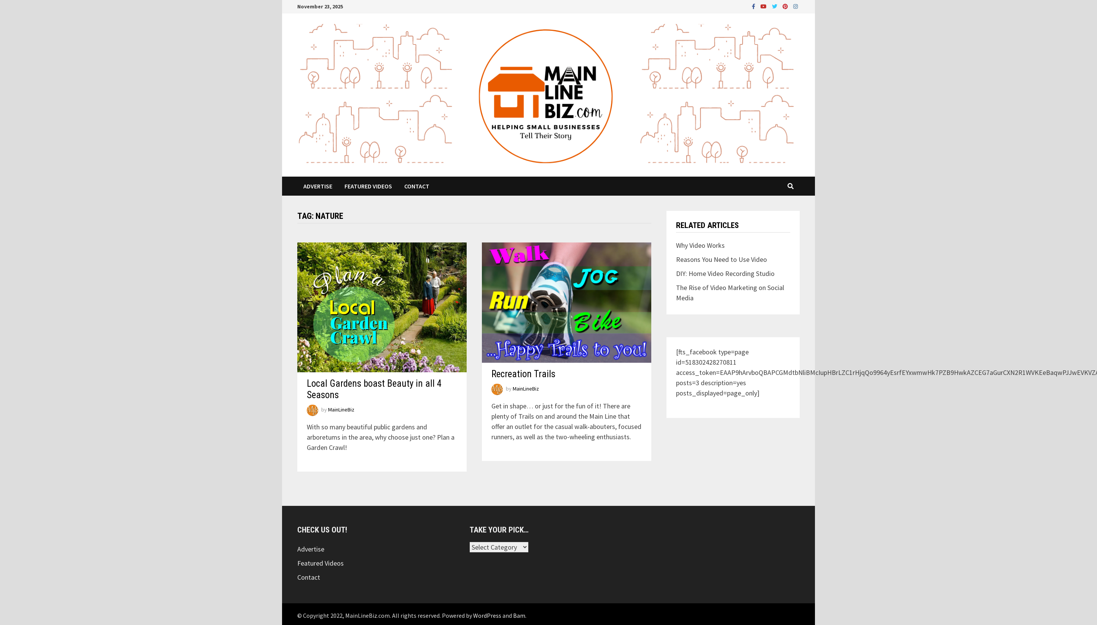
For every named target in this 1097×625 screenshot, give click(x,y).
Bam (519, 615)
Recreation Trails (523, 373)
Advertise (317, 186)
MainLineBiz (341, 409)
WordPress (487, 615)
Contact (416, 186)
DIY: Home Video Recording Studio (725, 273)
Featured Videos (368, 186)
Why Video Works (700, 245)
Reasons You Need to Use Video (721, 259)
